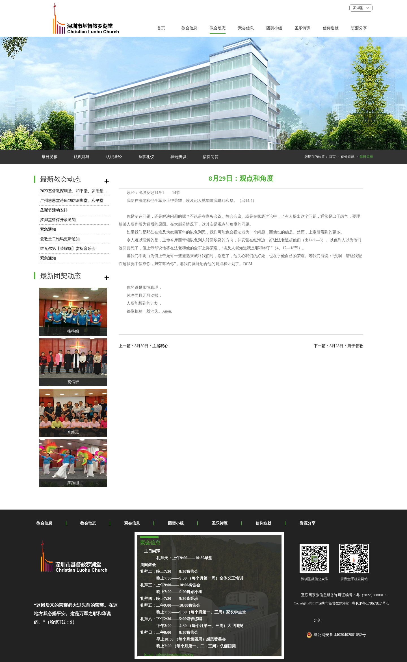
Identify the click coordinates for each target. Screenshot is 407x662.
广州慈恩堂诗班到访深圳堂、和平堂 (71, 200)
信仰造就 (347, 157)
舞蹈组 (73, 483)
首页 (161, 28)
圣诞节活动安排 (54, 210)
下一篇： (338, 346)
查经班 (73, 432)
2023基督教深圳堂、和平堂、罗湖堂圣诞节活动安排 (85, 191)
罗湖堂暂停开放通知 (58, 220)
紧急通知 (48, 229)
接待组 (73, 331)
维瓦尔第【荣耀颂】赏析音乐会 (68, 248)
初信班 (73, 382)
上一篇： (143, 346)
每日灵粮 (366, 157)
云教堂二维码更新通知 (60, 239)
